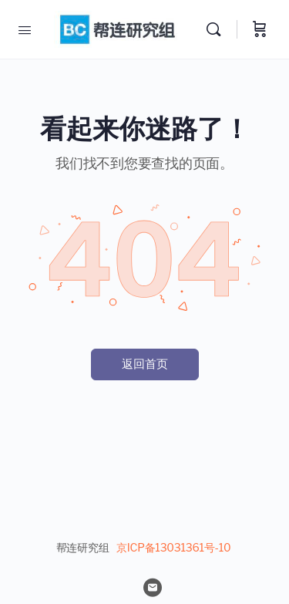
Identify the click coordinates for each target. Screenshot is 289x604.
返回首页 (145, 364)
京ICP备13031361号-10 (173, 547)
